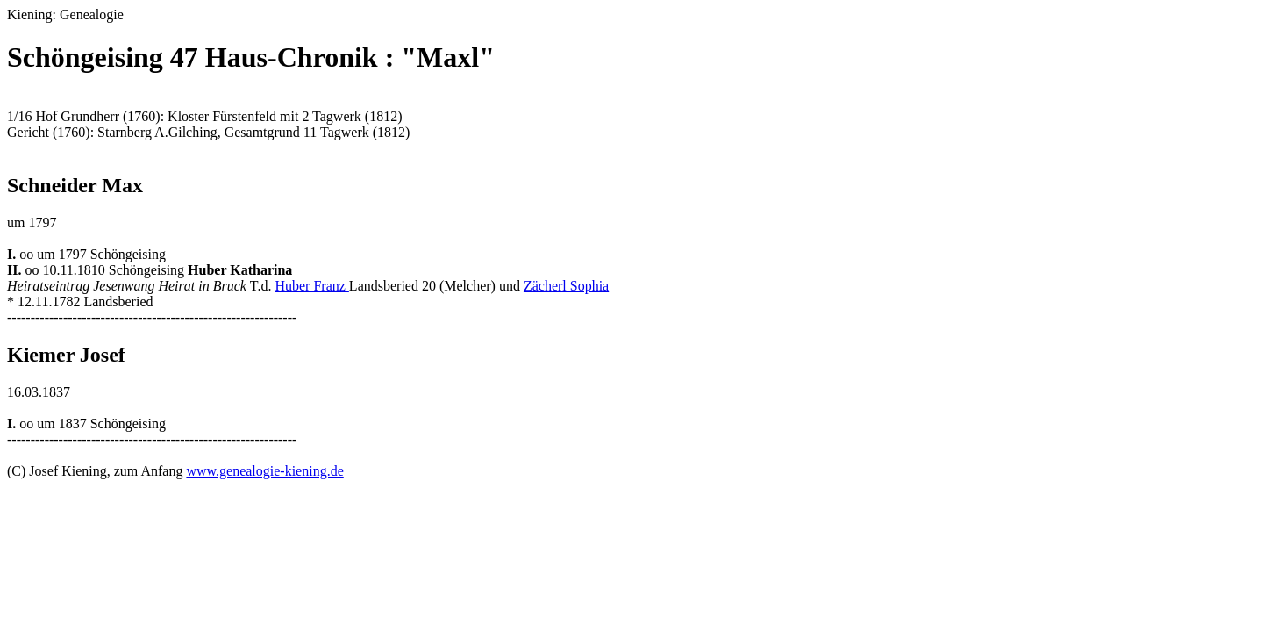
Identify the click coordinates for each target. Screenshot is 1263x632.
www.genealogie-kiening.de (264, 470)
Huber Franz (311, 285)
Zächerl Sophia (566, 285)
